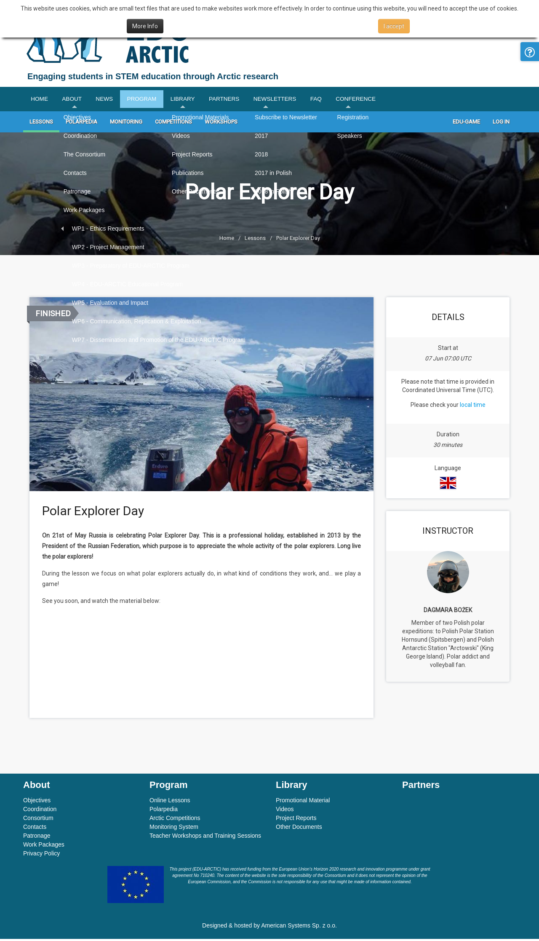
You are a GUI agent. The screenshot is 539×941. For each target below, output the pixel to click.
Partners (243, 100)
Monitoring (126, 124)
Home (40, 100)
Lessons (41, 124)
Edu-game (466, 124)
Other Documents (299, 828)
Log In (501, 124)
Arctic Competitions (174, 820)
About (76, 100)
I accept (394, 26)
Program (153, 100)
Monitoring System (173, 828)
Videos (285, 811)
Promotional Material (303, 802)
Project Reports (296, 820)
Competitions (173, 124)
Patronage (37, 837)
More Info (145, 26)
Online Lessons (169, 802)
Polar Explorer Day (298, 240)
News (112, 100)
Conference (385, 100)
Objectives (37, 802)
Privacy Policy (41, 855)
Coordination (39, 811)
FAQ (342, 100)
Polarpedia (81, 124)
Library (198, 100)
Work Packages (43, 846)
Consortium (38, 820)
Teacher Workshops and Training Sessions (205, 837)
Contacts (34, 828)
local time (473, 407)
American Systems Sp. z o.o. (299, 927)
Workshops (221, 124)
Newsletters (297, 100)
